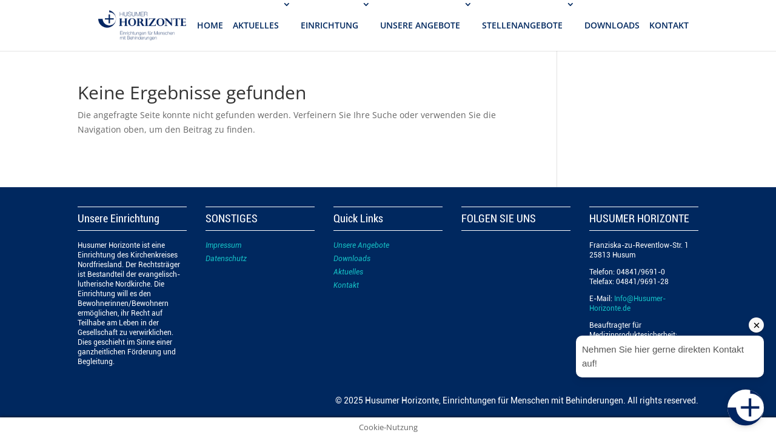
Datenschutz (226, 258)
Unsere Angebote (361, 245)
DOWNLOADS (612, 25)
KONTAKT (669, 25)
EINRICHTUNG (329, 25)
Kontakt (346, 285)
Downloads (351, 258)
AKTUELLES (256, 25)
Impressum (223, 245)
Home (210, 25)
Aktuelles (348, 272)
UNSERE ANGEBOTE (420, 25)
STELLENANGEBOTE (522, 25)
